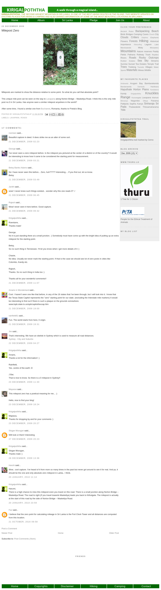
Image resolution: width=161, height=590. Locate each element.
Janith (11, 187)
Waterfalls (131, 70)
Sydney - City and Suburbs (21, 339)
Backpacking (142, 31)
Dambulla (141, 87)
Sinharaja (149, 103)
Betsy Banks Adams (18, 167)
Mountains (128, 51)
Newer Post (7, 533)
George (12, 149)
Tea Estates (140, 64)
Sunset (131, 64)
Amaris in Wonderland (19, 290)
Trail (157, 64)
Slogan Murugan (16, 430)
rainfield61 (13, 315)
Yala (123, 109)
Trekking (132, 67)
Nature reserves (144, 51)
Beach (155, 31)
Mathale (155, 98)
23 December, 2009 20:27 (24, 423)
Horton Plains (141, 89)
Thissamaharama (151, 107)
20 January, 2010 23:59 (23, 503)
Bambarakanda (152, 83)
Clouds (124, 37)
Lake (157, 44)
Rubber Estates (128, 61)
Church (152, 34)
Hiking (143, 41)
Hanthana (155, 87)
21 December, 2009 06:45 (24, 195)
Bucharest (45, 108)
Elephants (154, 37)
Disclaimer (67, 586)
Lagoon (148, 44)
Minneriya (124, 101)
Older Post (114, 533)
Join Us (120, 20)
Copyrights (41, 586)
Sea (140, 60)
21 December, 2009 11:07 (24, 283)
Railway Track (144, 54)
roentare (12, 133)
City (157, 34)
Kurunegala (136, 98)
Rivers (123, 58)
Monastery (154, 48)
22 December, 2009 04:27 (24, 343)
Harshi (12, 465)
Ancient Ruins (127, 31)
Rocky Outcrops (149, 57)
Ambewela (124, 83)
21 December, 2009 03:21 (24, 160)
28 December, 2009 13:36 (24, 458)
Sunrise (124, 64)
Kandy (123, 93)
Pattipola (125, 104)
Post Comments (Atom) (25, 539)
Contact (146, 586)
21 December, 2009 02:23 (24, 141)
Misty (140, 47)
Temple (150, 64)
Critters (135, 37)
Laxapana (50, 99)
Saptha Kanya (136, 104)
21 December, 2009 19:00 (24, 308)
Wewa (141, 70)
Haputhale (126, 89)
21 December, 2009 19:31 (24, 324)
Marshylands (126, 48)
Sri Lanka (67, 20)
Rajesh (12, 202)
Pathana (131, 54)
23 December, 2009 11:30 (24, 382)
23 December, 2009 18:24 (24, 404)
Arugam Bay (136, 83)
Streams (155, 61)
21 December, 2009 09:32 (24, 211)
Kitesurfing (138, 44)
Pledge (94, 20)
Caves (145, 34)
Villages (148, 67)
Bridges (129, 34)
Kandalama (154, 90)
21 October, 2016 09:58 (23, 522)
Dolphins (145, 37)
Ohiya (145, 101)
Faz (10, 510)
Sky (146, 60)
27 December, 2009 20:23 (24, 439)
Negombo (135, 101)
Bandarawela (126, 87)
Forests (133, 41)
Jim (10, 331)
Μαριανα (13, 389)
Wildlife (147, 70)
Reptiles (155, 55)
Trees (124, 67)
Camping (138, 34)
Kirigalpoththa (15, 218)
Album (41, 20)
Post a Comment (9, 528)
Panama (155, 101)
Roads (24, 118)
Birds (123, 34)
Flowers (124, 41)
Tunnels (140, 67)
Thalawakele (134, 107)
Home (14, 20)
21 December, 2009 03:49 (24, 179)
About (146, 20)
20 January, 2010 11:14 (23, 477)
